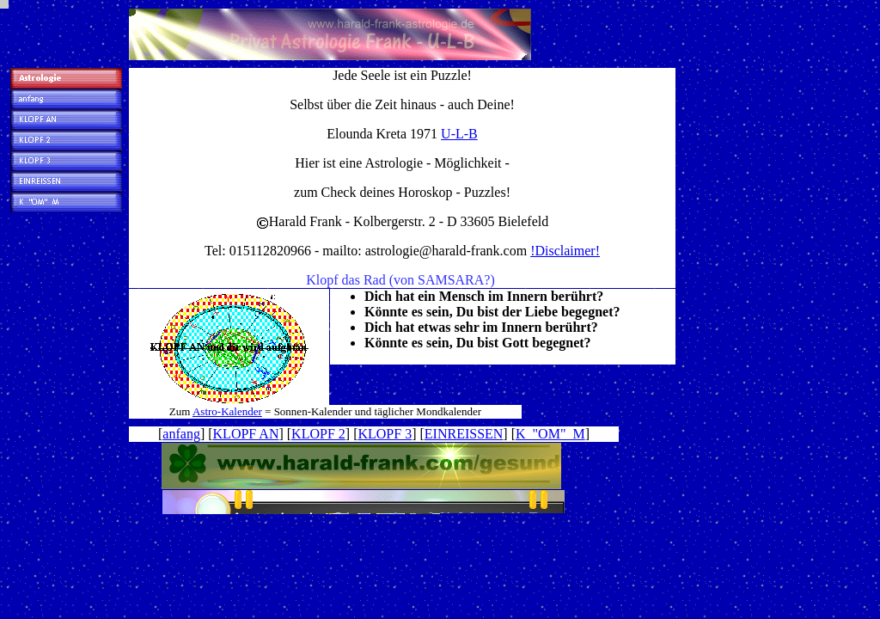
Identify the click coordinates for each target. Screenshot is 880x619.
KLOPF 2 (318, 433)
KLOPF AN (246, 433)
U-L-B (459, 133)
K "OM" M (550, 433)
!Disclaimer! (565, 250)
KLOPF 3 (385, 433)
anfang (181, 433)
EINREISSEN (464, 433)
